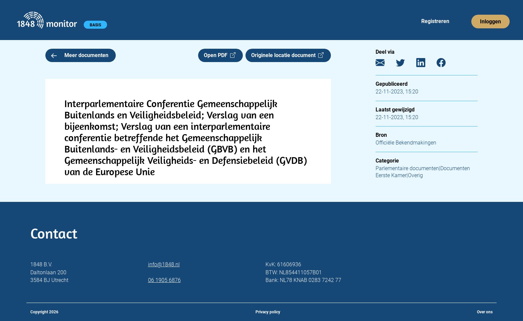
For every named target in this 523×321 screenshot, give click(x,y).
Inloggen (490, 21)
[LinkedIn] (425, 64)
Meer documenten (79, 55)
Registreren (435, 21)
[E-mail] (385, 64)
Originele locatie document (287, 55)
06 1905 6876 (164, 280)
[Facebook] (446, 64)
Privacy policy (267, 312)
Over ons (485, 312)
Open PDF (219, 55)
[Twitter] (405, 64)
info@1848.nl (164, 264)
